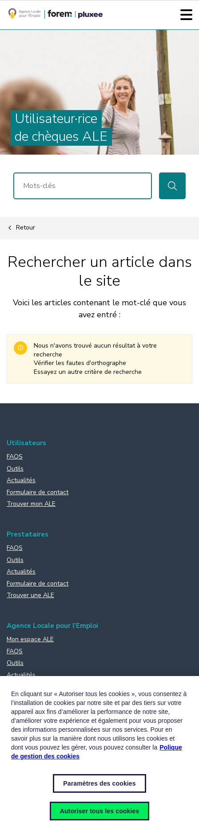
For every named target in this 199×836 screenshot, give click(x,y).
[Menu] (186, 14)
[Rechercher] (82, 185)
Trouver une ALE (30, 595)
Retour (21, 228)
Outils (15, 468)
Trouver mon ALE (31, 504)
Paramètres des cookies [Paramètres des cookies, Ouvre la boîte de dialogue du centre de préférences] (99, 783)
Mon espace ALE (30, 639)
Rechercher (172, 185)
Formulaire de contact (37, 492)
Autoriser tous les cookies (99, 811)
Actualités (21, 480)
